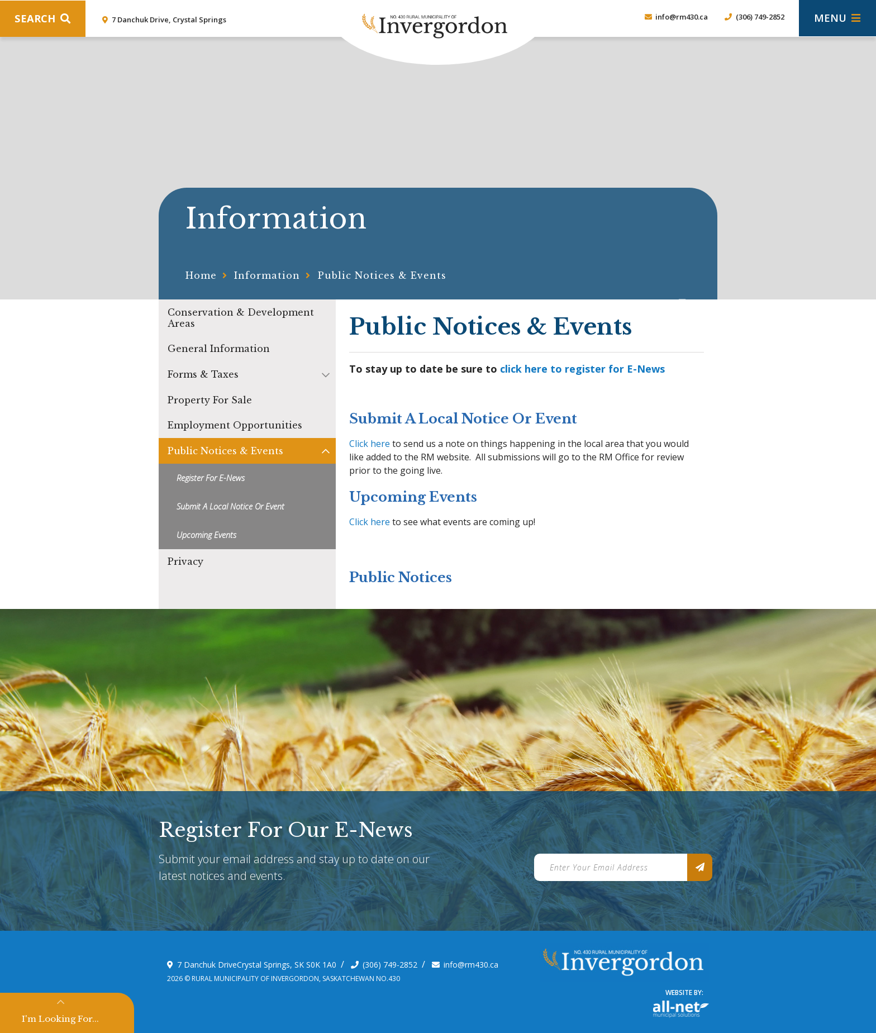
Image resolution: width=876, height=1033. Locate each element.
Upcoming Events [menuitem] (206, 535)
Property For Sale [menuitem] (210, 400)
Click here (369, 443)
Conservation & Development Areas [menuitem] (241, 318)
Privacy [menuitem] (185, 561)
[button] (325, 374)
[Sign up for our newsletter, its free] (699, 867)
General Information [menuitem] (219, 348)
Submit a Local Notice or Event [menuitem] (230, 506)
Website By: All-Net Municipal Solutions (681, 1009)
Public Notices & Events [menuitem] (225, 450)
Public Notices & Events (382, 275)
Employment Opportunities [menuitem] (235, 425)
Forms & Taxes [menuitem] (203, 374)
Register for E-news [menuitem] (211, 478)
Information (267, 275)
